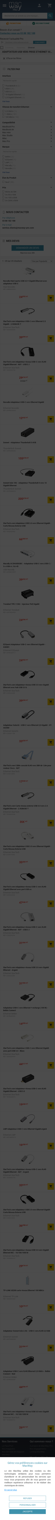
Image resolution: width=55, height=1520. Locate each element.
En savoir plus (10, 1490)
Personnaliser (28, 1505)
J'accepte (27, 1511)
